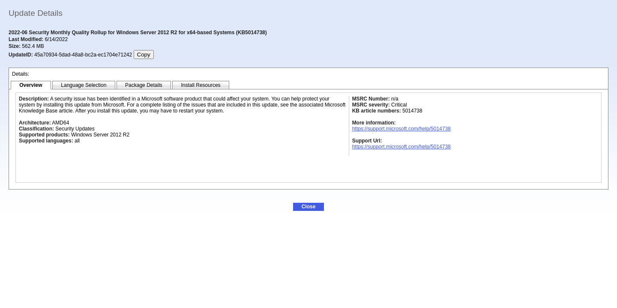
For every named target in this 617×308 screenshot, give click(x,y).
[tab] (31, 85)
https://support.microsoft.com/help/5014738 (401, 129)
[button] (308, 207)
